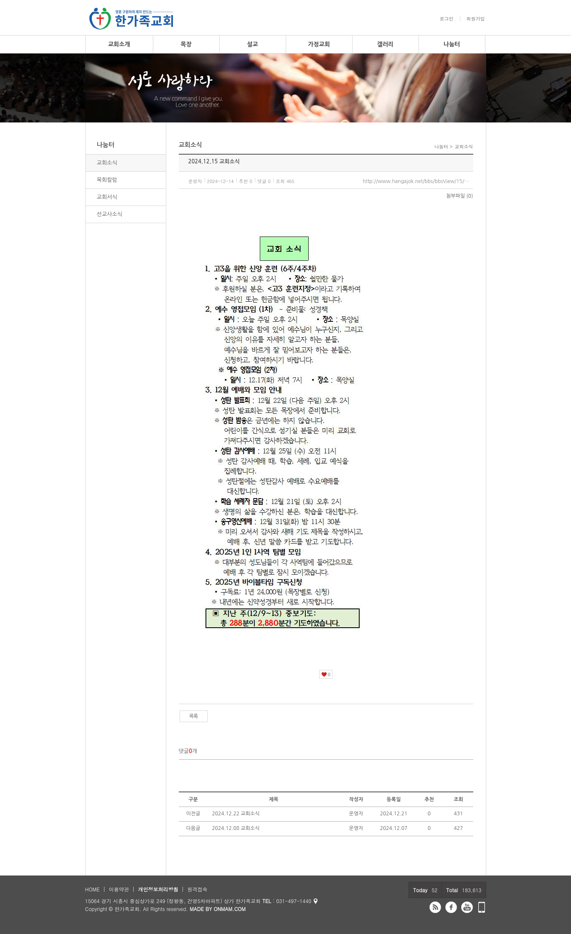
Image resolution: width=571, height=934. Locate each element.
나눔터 (452, 44)
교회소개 (119, 44)
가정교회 (319, 44)
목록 (193, 716)
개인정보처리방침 (158, 889)
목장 (185, 44)
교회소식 (107, 162)
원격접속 (197, 889)
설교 (252, 44)
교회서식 (107, 197)
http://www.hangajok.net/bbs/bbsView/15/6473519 (418, 181)
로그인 (447, 18)
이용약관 (119, 889)
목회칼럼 (107, 180)
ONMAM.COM (229, 908)
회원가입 (476, 18)
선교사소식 (109, 214)
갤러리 (385, 44)
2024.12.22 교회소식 (236, 813)
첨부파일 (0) (459, 196)
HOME (92, 889)
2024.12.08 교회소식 (236, 828)
